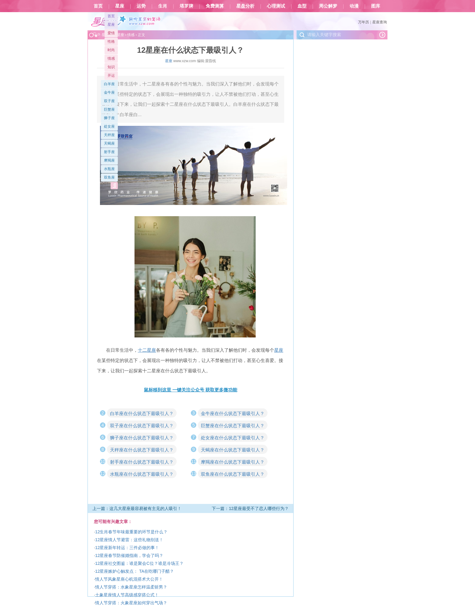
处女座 (109, 126)
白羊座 (109, 84)
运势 (141, 6)
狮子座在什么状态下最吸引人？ (142, 437)
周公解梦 (328, 6)
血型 (302, 6)
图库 (375, 6)
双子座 (109, 101)
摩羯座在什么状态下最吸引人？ (232, 461)
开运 (111, 75)
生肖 (162, 6)
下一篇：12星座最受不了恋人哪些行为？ (250, 508)
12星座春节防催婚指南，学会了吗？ (129, 555)
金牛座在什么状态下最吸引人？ (232, 413)
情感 (111, 58)
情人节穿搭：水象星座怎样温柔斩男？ (131, 587)
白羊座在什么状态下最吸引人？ (142, 413)
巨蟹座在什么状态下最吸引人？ (232, 425)
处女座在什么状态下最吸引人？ (232, 437)
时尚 (111, 50)
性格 (111, 41)
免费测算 (215, 6)
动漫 (354, 6)
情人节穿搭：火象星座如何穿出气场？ (131, 602)
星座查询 (379, 22)
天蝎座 (109, 143)
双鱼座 (109, 177)
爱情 (111, 33)
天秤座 (109, 135)
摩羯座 (109, 160)
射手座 (109, 152)
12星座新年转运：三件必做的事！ (127, 547)
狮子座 (109, 118)
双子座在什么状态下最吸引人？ (142, 425)
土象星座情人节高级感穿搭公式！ (127, 594)
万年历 (363, 22)
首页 (98, 6)
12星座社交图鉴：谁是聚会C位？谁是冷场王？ (139, 563)
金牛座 (109, 92)
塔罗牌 (186, 6)
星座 (119, 6)
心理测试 (276, 6)
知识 (111, 67)
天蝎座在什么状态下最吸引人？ (232, 449)
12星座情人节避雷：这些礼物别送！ (129, 539)
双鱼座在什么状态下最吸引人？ (232, 474)
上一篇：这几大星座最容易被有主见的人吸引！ (136, 508)
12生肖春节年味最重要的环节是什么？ (131, 531)
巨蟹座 (109, 109)
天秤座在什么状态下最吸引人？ (142, 449)
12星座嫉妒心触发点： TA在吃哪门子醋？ (134, 571)
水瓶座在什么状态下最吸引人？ (142, 474)
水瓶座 (109, 169)
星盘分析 (245, 6)
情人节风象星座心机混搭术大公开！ (129, 579)
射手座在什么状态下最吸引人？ (142, 461)
